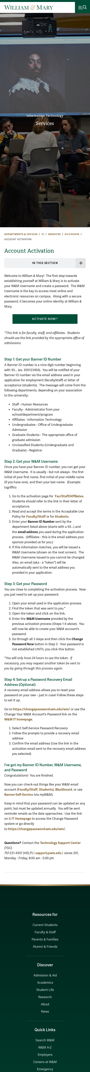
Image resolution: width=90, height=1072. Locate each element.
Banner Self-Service (18, 795)
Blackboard (63, 789)
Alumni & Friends (45, 947)
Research (45, 997)
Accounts (72, 234)
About (45, 1004)
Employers (45, 1055)
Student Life (45, 990)
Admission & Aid (45, 975)
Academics (45, 983)
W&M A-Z (45, 1048)
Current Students (45, 925)
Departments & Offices (21, 234)
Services (45, 123)
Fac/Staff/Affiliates (69, 496)
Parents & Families (45, 939)
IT (43, 234)
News (45, 1012)
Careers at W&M (45, 1062)
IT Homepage (21, 819)
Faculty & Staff (45, 932)
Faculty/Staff (36, 517)
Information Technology (45, 116)
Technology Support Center (60, 843)
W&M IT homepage (18, 719)
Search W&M (45, 1040)
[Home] (28, 7)
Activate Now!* (45, 319)
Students (62, 517)
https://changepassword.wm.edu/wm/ (41, 709)
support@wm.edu (48, 853)
